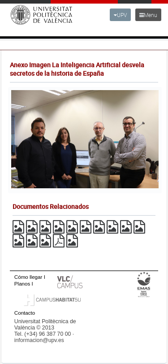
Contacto (24, 313)
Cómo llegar (28, 277)
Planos (22, 283)
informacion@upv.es (39, 340)
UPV (120, 14)
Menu (148, 14)
